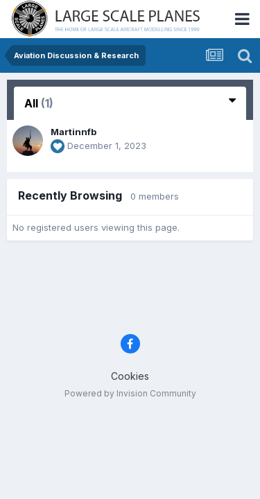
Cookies (130, 376)
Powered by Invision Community (130, 393)
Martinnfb (73, 131)
